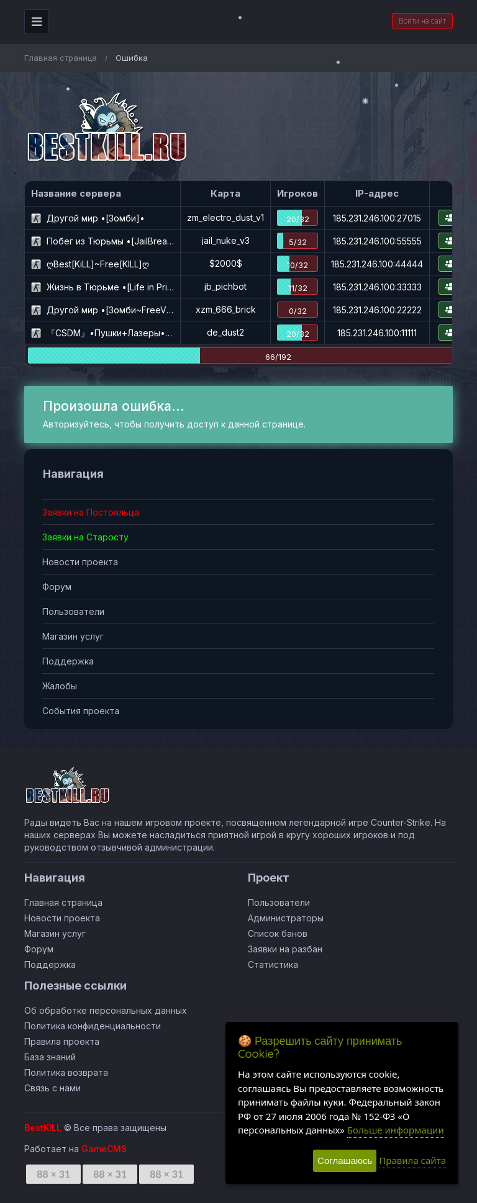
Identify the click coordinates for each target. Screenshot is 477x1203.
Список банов (277, 933)
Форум (56, 586)
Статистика (273, 964)
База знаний (50, 1057)
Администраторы (286, 918)
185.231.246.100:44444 (377, 264)
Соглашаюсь (344, 1160)
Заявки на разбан (285, 949)
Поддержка (68, 661)
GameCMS (104, 1148)
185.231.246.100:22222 (377, 310)
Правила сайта (412, 1160)
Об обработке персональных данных (105, 1010)
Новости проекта (80, 562)
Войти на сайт (422, 20)
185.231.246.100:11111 (377, 333)
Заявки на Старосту (85, 537)
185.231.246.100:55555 (377, 241)
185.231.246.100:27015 (377, 218)
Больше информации (395, 1130)
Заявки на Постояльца (90, 512)
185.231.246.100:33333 (377, 287)
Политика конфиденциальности (92, 1026)
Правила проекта (61, 1041)
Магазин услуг (73, 636)
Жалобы (59, 686)
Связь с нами (52, 1088)
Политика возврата (66, 1072)
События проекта (80, 710)
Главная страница (60, 58)
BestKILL (42, 1127)
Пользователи (73, 611)
